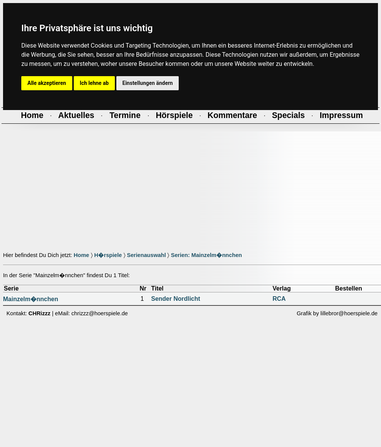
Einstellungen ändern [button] (147, 83)
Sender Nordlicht (175, 298)
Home (81, 255)
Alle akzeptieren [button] (46, 83)
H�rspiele (108, 255)
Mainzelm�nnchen (30, 299)
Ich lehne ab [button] (94, 83)
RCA (279, 298)
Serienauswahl (146, 255)
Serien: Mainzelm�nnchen (206, 255)
